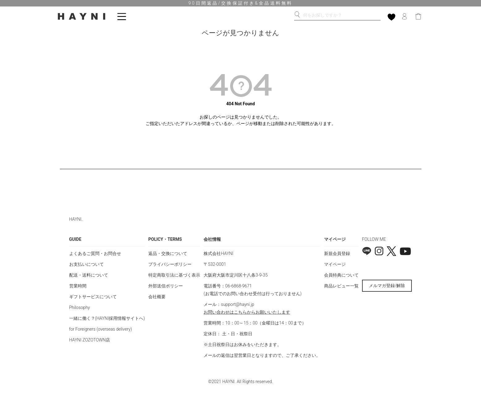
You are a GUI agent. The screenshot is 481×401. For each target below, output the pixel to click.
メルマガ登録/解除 (387, 285)
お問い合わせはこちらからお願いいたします (247, 312)
